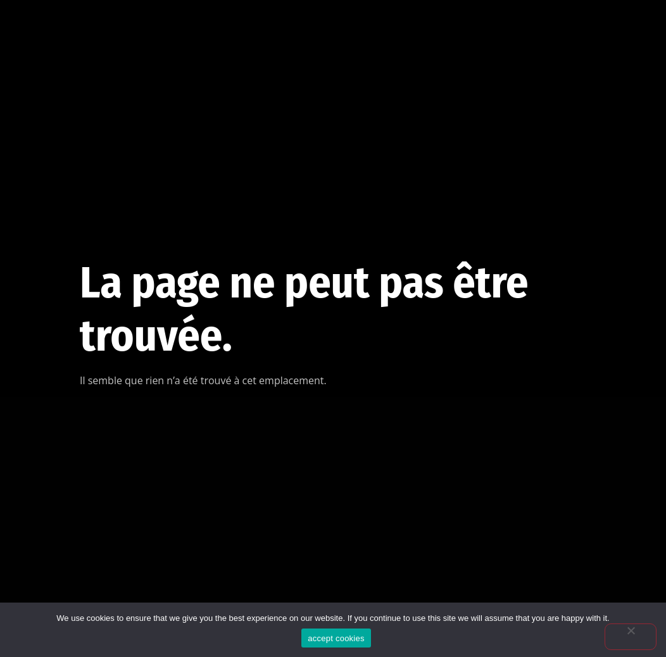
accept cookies (336, 638)
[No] (631, 636)
